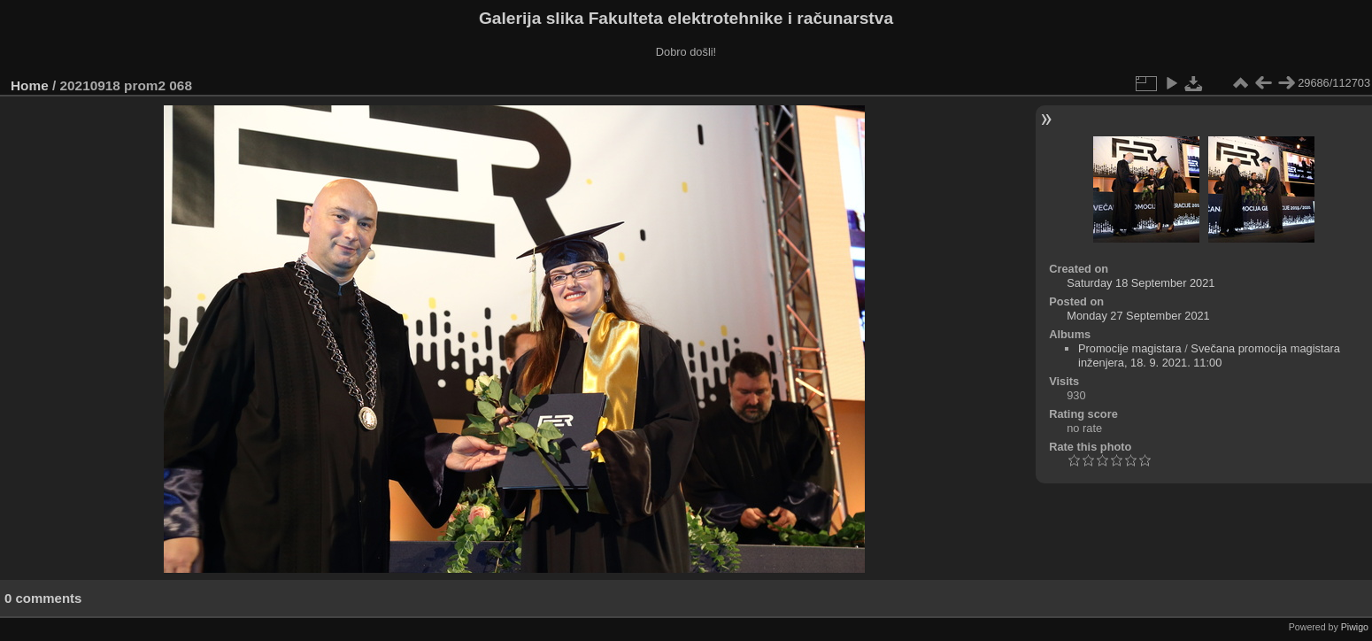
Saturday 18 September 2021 (1140, 283)
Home (30, 85)
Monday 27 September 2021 (1138, 315)
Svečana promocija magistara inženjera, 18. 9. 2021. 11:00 (1209, 355)
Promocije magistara (1130, 348)
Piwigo (1354, 627)
